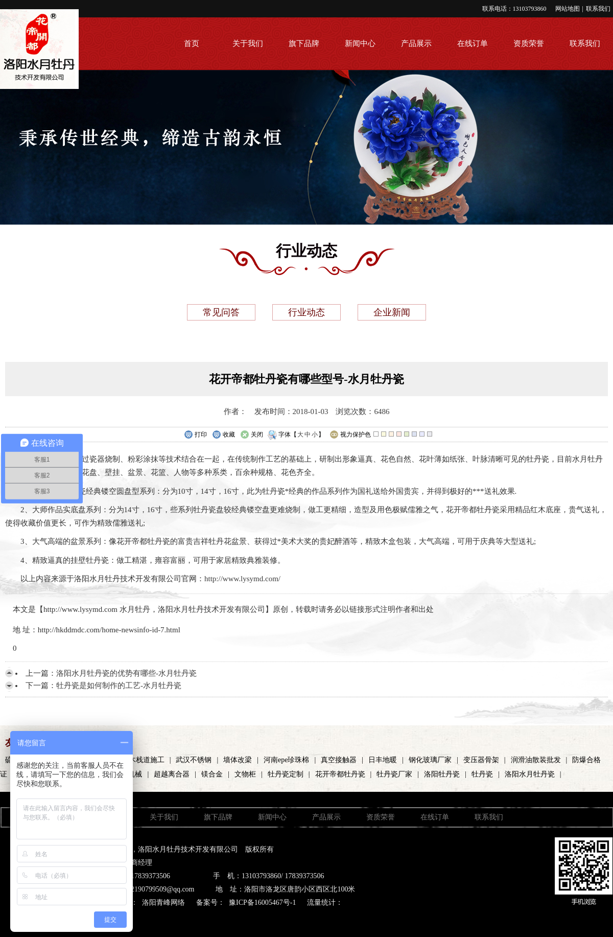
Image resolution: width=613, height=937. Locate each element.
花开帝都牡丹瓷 (340, 774)
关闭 (251, 435)
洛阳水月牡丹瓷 (530, 774)
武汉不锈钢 (193, 760)
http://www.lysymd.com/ (242, 579)
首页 (191, 43)
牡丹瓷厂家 (394, 774)
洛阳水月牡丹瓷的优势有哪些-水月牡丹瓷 (126, 673)
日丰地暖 (382, 760)
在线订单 (472, 43)
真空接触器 (339, 760)
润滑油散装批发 (536, 760)
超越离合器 (172, 774)
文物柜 (245, 774)
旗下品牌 (304, 43)
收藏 (223, 435)
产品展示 (416, 43)
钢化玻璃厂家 (430, 760)
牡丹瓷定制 (285, 774)
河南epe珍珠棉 (286, 760)
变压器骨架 (481, 760)
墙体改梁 (237, 760)
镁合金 (212, 774)
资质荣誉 (528, 43)
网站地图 (567, 8)
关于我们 (247, 43)
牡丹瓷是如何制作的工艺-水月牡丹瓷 (118, 685)
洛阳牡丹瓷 (442, 774)
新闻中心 (360, 43)
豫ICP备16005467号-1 (262, 902)
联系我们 (598, 8)
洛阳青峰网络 (163, 902)
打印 (195, 435)
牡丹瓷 (482, 774)
